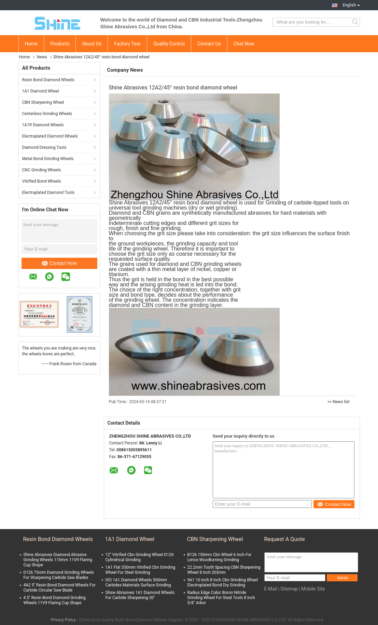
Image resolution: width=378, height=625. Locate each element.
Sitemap (289, 589)
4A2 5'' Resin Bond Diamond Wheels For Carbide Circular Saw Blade (60, 588)
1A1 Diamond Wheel (40, 91)
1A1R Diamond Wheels (43, 125)
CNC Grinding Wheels (41, 170)
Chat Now (244, 43)
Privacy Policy (63, 619)
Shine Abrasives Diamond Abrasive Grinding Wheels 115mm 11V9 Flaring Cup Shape (58, 559)
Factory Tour (127, 43)
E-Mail (270, 589)
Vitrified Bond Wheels (41, 181)
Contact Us (209, 43)
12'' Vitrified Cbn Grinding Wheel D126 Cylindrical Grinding (140, 557)
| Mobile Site (312, 589)
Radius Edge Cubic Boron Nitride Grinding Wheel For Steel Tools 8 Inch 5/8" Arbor (221, 597)
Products (59, 43)
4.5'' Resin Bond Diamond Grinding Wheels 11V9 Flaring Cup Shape (55, 600)
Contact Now (59, 263)
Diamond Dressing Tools (44, 147)
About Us (91, 43)
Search (355, 22)
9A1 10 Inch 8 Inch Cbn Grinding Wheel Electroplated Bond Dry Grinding (222, 582)
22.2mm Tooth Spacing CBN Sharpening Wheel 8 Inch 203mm (224, 570)
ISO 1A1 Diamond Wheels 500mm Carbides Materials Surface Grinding (138, 582)
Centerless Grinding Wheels (47, 113)
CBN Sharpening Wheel (43, 102)
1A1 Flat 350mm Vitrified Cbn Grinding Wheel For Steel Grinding (141, 570)
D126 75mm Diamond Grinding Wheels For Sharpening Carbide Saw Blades (59, 575)
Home (31, 43)
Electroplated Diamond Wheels (50, 136)
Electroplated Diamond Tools (48, 192)
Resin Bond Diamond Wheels (48, 79)
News (42, 57)
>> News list (338, 401)
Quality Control (169, 43)
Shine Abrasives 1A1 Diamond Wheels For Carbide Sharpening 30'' (140, 595)
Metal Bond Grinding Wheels (48, 158)
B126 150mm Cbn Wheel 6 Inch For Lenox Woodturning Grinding (219, 557)
